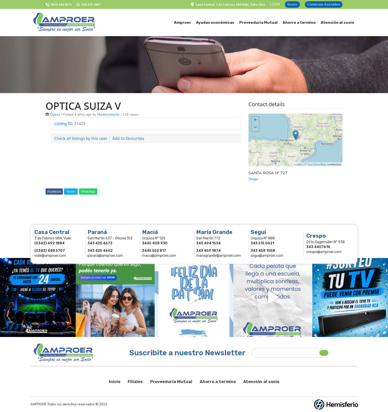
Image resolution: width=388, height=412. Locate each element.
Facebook (54, 191)
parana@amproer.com (105, 256)
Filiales (135, 382)
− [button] (255, 127)
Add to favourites (128, 138)
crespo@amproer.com (323, 252)
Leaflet (298, 164)
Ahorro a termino (218, 382)
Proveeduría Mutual (171, 382)
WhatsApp (88, 191)
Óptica (55, 114)
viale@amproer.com (50, 256)
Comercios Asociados (323, 4)
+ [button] (255, 120)
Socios (292, 4)
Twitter (71, 191)
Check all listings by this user (80, 138)
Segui (253, 179)
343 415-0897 (88, 4)
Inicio (114, 382)
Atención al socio (261, 382)
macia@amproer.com (159, 256)
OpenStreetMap (316, 164)
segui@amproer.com (267, 256)
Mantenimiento (108, 114)
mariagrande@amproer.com (218, 256)
